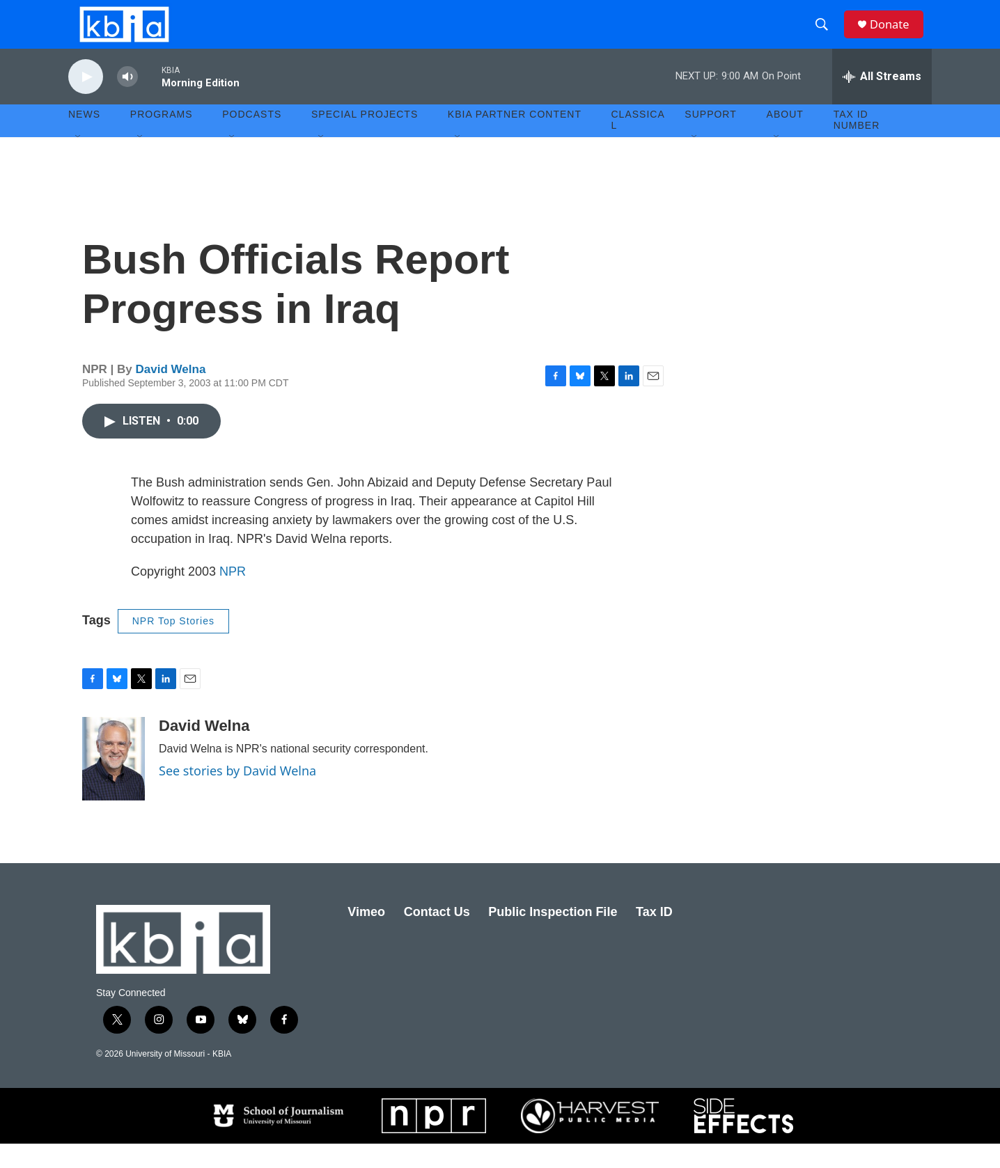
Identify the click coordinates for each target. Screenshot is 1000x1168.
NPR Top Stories (173, 645)
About (785, 139)
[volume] (127, 101)
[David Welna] (113, 783)
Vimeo (366, 936)
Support (710, 139)
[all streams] (882, 101)
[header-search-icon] (826, 37)
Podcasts (251, 139)
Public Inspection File (552, 936)
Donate (896, 36)
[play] (86, 101)
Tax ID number (857, 145)
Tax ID (654, 936)
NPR (232, 596)
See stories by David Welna (237, 795)
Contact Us (437, 936)
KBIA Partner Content (514, 139)
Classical (638, 145)
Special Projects (364, 139)
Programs (161, 139)
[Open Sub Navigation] (78, 161)
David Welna (171, 393)
